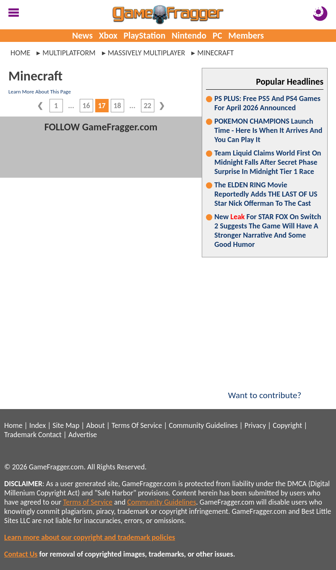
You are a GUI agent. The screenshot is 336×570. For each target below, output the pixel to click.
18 (117, 105)
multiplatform (68, 52)
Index (37, 425)
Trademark (20, 434)
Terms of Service (87, 502)
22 (147, 105)
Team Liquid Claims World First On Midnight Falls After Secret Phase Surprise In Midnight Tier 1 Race (267, 162)
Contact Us (20, 554)
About (95, 425)
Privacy (255, 425)
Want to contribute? (265, 390)
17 (101, 105)
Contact (50, 434)
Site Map (65, 425)
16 (86, 105)
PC (217, 35)
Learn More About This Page (39, 91)
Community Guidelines (203, 425)
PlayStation (145, 35)
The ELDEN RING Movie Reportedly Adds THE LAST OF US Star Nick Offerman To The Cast (266, 194)
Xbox (108, 35)
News (82, 35)
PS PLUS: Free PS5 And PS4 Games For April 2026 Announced (267, 103)
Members (246, 35)
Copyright (287, 425)
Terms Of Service (137, 425)
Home (20, 52)
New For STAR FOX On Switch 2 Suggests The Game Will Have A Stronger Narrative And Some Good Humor (267, 230)
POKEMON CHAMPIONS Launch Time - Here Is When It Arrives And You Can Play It (268, 130)
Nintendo (189, 35)
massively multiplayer (146, 52)
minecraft (215, 52)
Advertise (82, 434)
